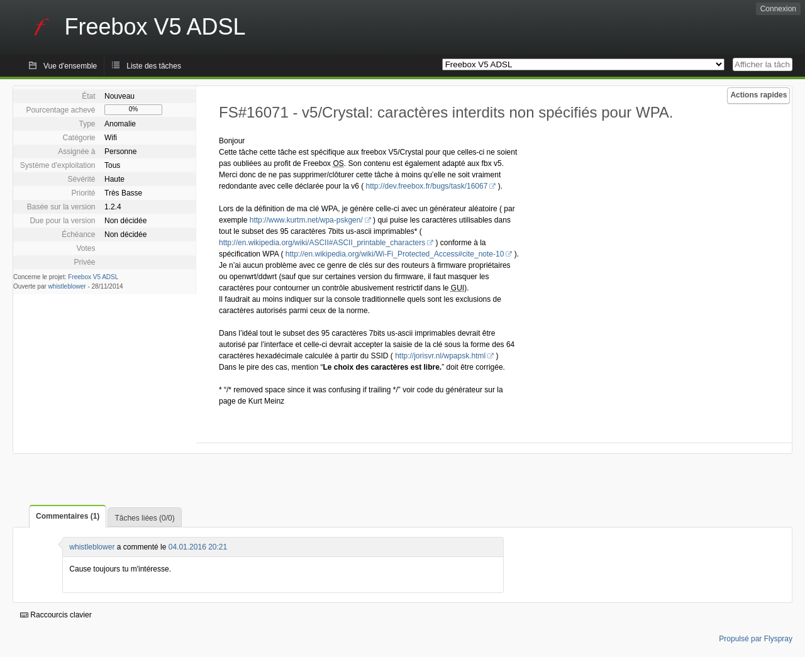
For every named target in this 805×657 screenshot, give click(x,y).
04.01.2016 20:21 (198, 547)
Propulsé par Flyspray (755, 638)
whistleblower (67, 286)
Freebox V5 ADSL (93, 276)
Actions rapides (758, 95)
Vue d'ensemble (70, 66)
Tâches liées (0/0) (144, 518)
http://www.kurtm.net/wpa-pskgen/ (306, 220)
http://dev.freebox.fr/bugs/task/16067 (426, 186)
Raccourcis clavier (56, 614)
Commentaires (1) (67, 516)
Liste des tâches (153, 66)
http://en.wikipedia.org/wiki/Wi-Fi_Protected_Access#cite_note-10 (395, 254)
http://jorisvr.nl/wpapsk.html (440, 355)
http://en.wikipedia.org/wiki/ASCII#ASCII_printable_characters (322, 242)
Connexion (778, 8)
